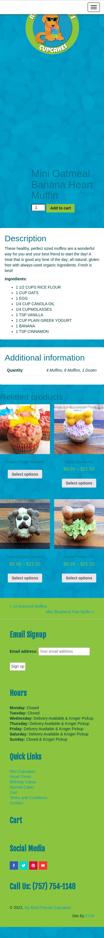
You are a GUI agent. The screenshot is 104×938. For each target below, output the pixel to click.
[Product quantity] (38, 207)
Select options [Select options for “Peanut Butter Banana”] (25, 474)
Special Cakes (22, 787)
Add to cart (60, 208)
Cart (13, 792)
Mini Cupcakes (22, 771)
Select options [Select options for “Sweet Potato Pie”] (79, 578)
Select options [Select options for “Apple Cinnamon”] (79, 483)
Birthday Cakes (23, 782)
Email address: (23, 651)
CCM (89, 916)
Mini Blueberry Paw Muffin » (70, 612)
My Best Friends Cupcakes (47, 907)
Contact (16, 803)
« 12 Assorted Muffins (28, 606)
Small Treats (20, 776)
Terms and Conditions (28, 798)
